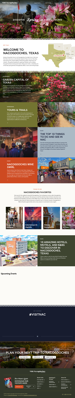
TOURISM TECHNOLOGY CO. (30, 395)
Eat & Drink (40, 384)
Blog (67, 3)
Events (39, 386)
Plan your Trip (41, 379)
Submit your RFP (53, 386)
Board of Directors (66, 382)
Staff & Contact (65, 379)
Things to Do (37, 3)
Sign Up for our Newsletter (66, 388)
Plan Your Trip (58, 3)
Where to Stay (48, 3)
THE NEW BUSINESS (12, 395)
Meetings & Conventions (54, 382)
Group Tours (52, 384)
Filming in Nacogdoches (66, 384)
